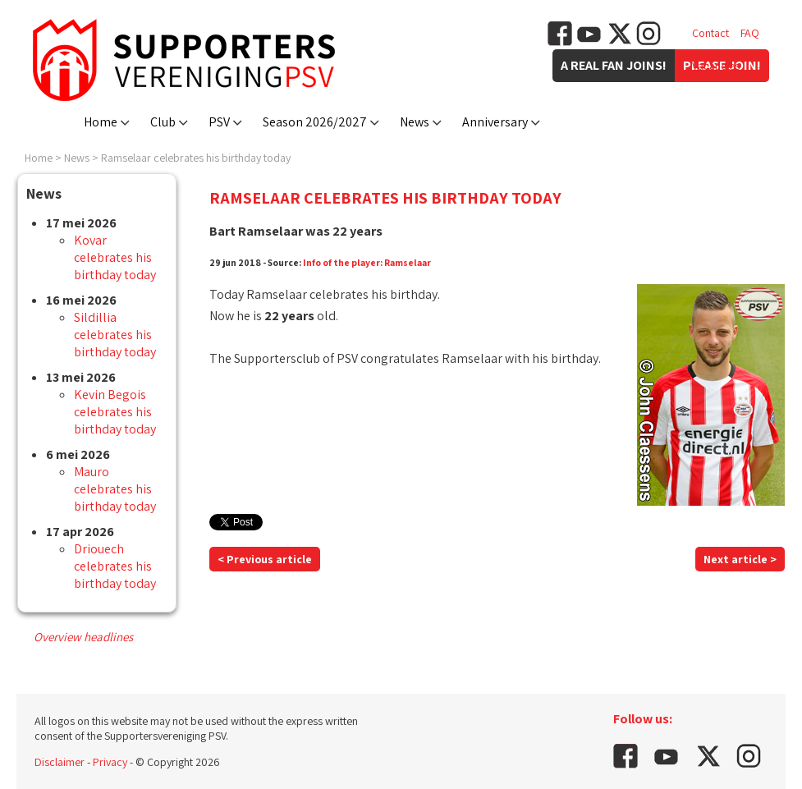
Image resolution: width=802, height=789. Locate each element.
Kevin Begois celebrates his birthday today (115, 412)
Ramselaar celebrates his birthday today (196, 157)
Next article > (740, 559)
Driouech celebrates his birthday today (115, 566)
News (414, 122)
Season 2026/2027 (315, 122)
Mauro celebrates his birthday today (115, 489)
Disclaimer (59, 762)
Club (163, 122)
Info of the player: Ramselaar (367, 262)
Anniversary (495, 122)
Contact (710, 32)
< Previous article (265, 559)
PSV (219, 122)
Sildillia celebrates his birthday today (115, 334)
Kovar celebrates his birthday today (115, 257)
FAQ (749, 32)
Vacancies (716, 65)
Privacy (110, 762)
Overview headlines (83, 637)
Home (100, 122)
